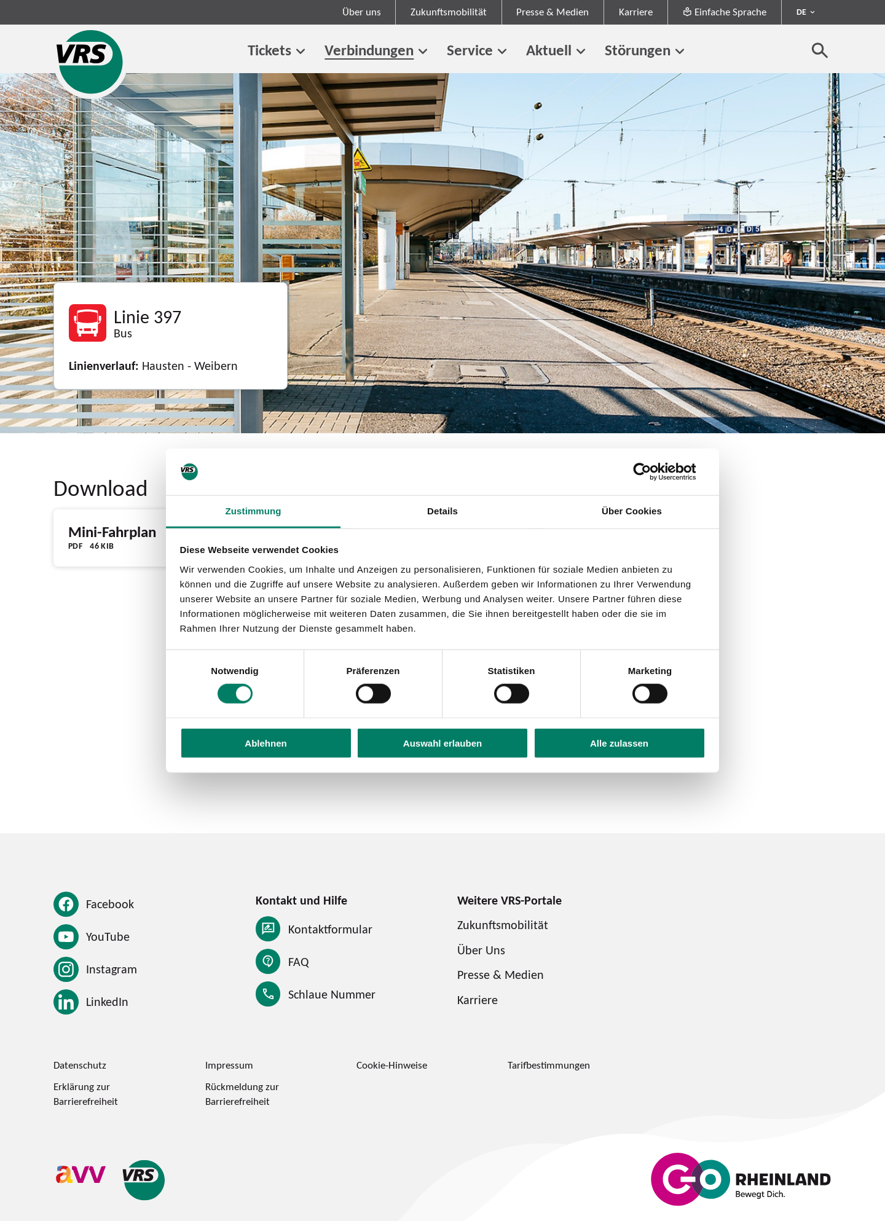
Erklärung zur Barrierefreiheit (85, 1093)
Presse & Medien (552, 11)
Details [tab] (442, 511)
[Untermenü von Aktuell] (581, 51)
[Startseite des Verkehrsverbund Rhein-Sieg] (90, 62)
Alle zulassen (619, 742)
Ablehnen (265, 742)
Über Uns (481, 949)
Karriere (636, 11)
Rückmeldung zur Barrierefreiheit (242, 1093)
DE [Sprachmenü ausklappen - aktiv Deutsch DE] (801, 11)
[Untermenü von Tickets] (300, 51)
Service (470, 50)
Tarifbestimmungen (549, 1065)
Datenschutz (79, 1065)
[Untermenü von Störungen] (680, 51)
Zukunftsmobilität (449, 11)
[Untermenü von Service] (502, 51)
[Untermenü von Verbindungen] (423, 51)
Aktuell (549, 50)
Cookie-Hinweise (391, 1065)
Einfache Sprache (724, 11)
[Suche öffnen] (820, 50)
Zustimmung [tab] (253, 511)
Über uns (361, 11)
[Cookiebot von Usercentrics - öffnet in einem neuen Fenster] (652, 472)
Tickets (269, 50)
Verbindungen (369, 50)
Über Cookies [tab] (632, 511)
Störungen (638, 50)
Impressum (229, 1065)
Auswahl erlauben (442, 742)
